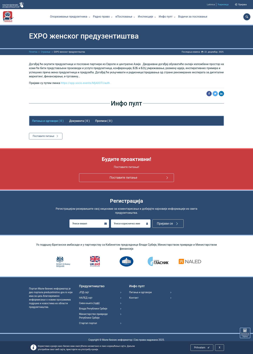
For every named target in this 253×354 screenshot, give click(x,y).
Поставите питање (46, 136)
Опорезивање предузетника (68, 16)
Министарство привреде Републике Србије (93, 316)
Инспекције (145, 16)
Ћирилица (223, 4)
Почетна (33, 52)
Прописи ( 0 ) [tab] (103, 121)
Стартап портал (88, 323)
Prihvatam (202, 347)
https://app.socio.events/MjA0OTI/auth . (86, 83)
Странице (45, 52)
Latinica (211, 4)
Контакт (133, 297)
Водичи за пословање (192, 16)
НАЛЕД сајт (85, 297)
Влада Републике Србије (93, 308)
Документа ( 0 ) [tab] (79, 121)
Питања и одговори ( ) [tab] (48, 121)
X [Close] (219, 347)
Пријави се (168, 224)
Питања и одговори (140, 292)
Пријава (240, 4)
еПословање (123, 16)
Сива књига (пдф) (89, 303)
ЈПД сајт (84, 292)
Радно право (101, 16)
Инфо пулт (166, 16)
